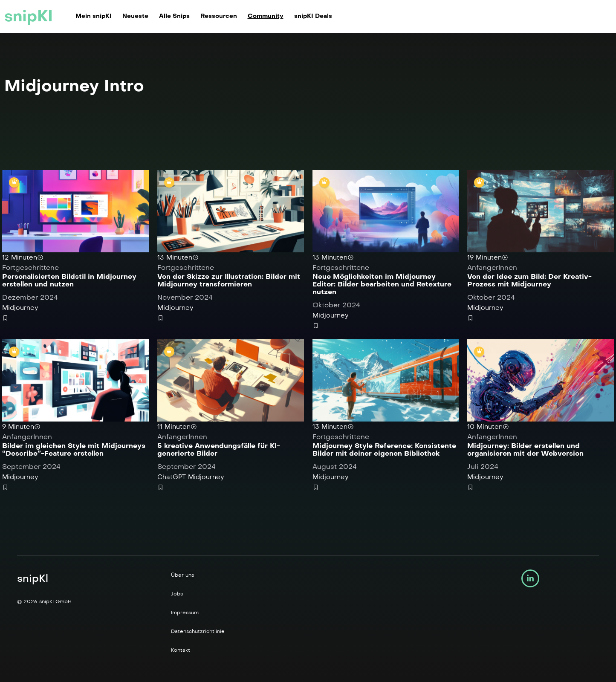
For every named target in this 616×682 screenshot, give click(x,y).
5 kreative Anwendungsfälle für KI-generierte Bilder (218, 451)
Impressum (185, 614)
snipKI (28, 16)
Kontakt (180, 652)
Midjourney (21, 308)
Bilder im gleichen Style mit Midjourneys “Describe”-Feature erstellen (73, 451)
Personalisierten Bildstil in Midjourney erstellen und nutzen (69, 281)
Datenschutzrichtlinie (198, 633)
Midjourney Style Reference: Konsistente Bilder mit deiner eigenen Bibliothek (384, 451)
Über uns (182, 577)
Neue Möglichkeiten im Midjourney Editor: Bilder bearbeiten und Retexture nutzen (381, 284)
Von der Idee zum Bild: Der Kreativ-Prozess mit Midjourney (529, 281)
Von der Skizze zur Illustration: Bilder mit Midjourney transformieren (228, 281)
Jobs (177, 595)
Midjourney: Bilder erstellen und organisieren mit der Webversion (525, 451)
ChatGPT (172, 478)
